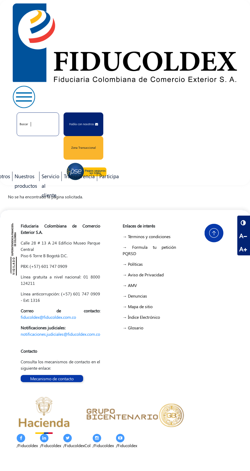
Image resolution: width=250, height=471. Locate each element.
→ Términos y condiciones (147, 236)
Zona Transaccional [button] (83, 148)
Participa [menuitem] (108, 177)
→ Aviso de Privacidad (143, 274)
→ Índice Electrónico (141, 317)
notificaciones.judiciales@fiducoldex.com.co (60, 334)
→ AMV (130, 285)
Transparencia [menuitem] (79, 176)
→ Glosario (133, 327)
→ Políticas (133, 264)
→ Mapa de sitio (138, 306)
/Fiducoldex (27, 441)
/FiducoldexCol (77, 441)
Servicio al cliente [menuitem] (49, 177)
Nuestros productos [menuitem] (24, 177)
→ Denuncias (135, 296)
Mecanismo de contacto (52, 378)
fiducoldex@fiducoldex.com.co (48, 317)
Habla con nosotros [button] (83, 124)
